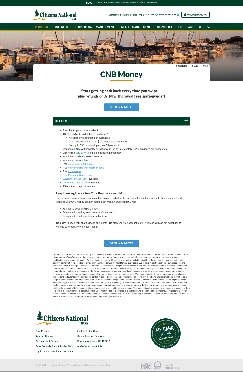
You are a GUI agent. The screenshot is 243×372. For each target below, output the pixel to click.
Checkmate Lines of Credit (76, 182)
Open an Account (167, 15)
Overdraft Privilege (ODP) (76, 178)
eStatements (75, 171)
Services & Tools (169, 27)
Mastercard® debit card (81, 175)
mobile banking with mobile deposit (87, 167)
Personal (42, 27)
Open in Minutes (121, 107)
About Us (194, 27)
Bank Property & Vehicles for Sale (54, 346)
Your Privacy (42, 331)
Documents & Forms (46, 341)
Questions (181, 66)
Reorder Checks (44, 336)
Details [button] (61, 121)
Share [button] (195, 66)
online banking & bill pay (81, 163)
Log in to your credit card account (54, 351)
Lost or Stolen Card (87, 331)
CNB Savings (82, 152)
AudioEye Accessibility (89, 346)
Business (61, 27)
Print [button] (205, 66)
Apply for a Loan (147, 15)
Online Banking (195, 14)
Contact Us (114, 15)
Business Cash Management (94, 27)
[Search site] (209, 27)
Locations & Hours (128, 15)
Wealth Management (135, 27)
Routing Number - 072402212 (93, 341)
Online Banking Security (90, 336)
